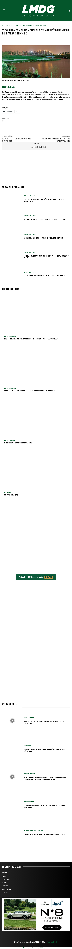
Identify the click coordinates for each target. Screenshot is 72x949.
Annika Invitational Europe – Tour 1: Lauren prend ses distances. (30, 390)
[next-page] (7, 850)
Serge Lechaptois (40, 147)
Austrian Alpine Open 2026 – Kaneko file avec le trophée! (45, 219)
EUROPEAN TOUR (40, 25)
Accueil (5, 25)
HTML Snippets (27, 948)
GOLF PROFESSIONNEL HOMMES (21, 25)
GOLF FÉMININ (9, 440)
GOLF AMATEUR (10, 336)
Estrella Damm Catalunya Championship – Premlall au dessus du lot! (46, 257)
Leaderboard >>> (10, 86)
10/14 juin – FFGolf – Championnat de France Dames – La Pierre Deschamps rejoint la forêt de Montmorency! (45, 778)
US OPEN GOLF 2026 (11, 494)
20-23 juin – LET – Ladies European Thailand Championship (17, 139)
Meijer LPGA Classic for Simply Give (18, 442)
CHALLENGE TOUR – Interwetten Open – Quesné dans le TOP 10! (44, 834)
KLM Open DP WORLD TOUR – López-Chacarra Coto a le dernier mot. (44, 200)
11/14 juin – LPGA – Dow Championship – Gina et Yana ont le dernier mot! (44, 722)
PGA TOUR (27, 745)
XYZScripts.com (44, 948)
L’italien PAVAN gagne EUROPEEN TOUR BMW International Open (56, 139)
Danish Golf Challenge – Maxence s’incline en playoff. (43, 238)
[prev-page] (3, 850)
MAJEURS (7, 492)
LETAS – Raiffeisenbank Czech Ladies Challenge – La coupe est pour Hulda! (45, 806)
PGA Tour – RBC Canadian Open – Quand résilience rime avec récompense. (44, 750)
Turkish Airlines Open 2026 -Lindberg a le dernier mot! (44, 275)
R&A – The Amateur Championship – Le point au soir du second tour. (31, 338)
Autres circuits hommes (33, 830)
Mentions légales (52, 942)
